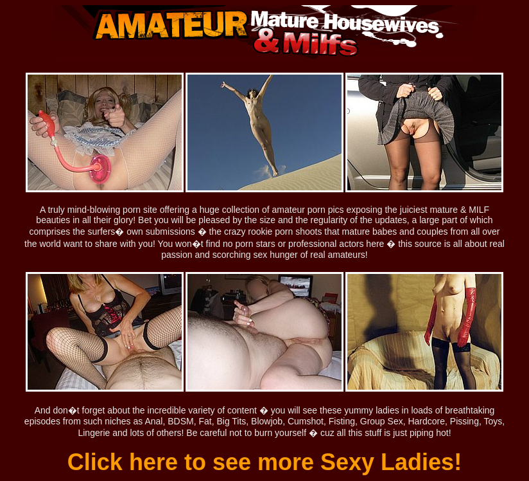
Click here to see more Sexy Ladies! (264, 462)
